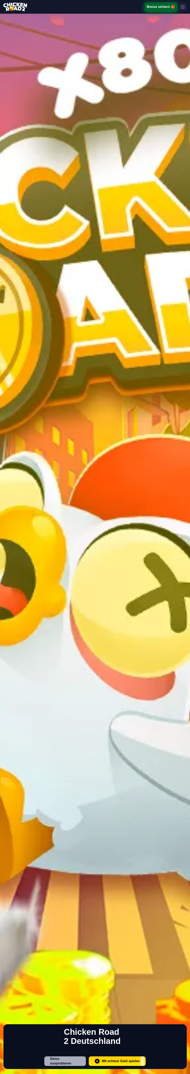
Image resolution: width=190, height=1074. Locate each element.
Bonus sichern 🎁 (161, 7)
